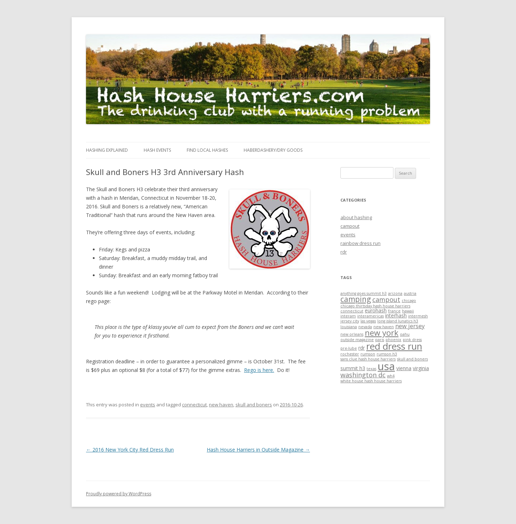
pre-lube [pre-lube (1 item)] (348, 348)
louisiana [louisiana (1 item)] (348, 326)
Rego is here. (259, 370)
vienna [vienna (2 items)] (403, 368)
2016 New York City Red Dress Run (130, 449)
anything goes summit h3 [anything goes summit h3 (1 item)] (363, 293)
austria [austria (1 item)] (410, 293)
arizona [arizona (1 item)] (395, 293)
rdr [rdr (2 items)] (361, 347)
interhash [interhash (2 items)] (396, 315)
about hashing (356, 217)
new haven (221, 404)
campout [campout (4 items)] (386, 299)
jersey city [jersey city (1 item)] (349, 321)
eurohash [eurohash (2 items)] (376, 310)
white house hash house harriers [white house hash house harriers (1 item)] (371, 380)
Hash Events (157, 150)
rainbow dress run (360, 243)
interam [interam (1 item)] (348, 315)
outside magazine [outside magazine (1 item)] (357, 339)
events (147, 404)
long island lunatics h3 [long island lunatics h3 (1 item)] (397, 321)
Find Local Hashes (207, 150)
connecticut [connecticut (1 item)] (351, 310)
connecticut (194, 404)
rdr (343, 252)
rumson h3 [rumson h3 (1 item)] (387, 354)
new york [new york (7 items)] (381, 332)
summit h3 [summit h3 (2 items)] (352, 368)
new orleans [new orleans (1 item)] (351, 334)
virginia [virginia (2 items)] (421, 368)
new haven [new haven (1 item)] (383, 326)
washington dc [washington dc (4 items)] (363, 374)
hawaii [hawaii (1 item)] (408, 310)
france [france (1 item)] (394, 310)
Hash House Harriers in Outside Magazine (258, 449)
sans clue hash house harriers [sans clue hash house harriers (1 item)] (368, 359)
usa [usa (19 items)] (386, 366)
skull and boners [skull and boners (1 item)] (412, 359)
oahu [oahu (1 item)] (405, 334)
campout (349, 226)
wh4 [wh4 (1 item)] (391, 375)
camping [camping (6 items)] (355, 299)
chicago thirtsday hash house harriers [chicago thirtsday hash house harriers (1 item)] (375, 305)
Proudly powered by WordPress (118, 494)
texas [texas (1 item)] (371, 368)
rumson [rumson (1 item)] (367, 354)
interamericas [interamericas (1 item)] (370, 315)
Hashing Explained (107, 150)
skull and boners (253, 404)
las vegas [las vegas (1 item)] (368, 321)
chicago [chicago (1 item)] (409, 300)
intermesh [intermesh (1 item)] (418, 315)
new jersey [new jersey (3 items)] (410, 326)
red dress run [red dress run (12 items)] (394, 346)
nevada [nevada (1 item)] (365, 326)
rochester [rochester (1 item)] (349, 354)
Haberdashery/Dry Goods (273, 150)
